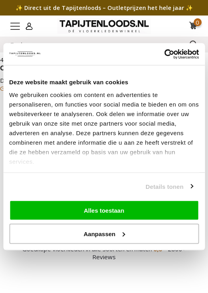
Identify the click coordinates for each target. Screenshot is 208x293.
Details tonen (164, 186)
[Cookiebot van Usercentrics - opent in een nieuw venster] (164, 54)
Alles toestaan (104, 210)
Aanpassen (104, 233)
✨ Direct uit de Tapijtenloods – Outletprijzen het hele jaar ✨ (104, 8)
